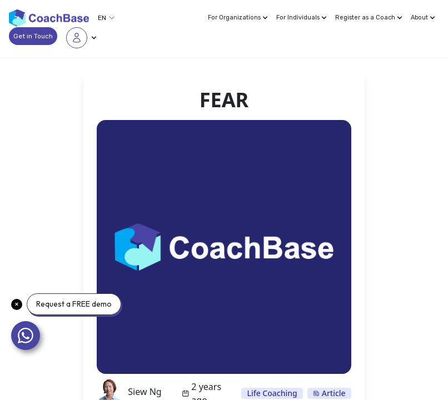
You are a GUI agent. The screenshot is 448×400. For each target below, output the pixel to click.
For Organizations (237, 17)
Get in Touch (33, 36)
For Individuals (301, 17)
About (423, 17)
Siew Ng (144, 392)
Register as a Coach (368, 17)
